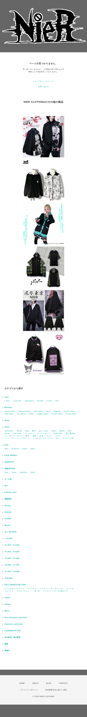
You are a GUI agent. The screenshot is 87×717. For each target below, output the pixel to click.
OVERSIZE (9, 462)
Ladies (7, 598)
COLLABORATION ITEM (15, 585)
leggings (57, 411)
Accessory (8, 431)
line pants (21, 414)
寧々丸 (37, 591)
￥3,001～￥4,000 (11, 552)
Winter (7, 525)
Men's (7, 611)
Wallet (62, 431)
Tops (6, 397)
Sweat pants (9, 411)
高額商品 (8, 499)
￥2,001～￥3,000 (11, 545)
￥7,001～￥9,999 (11, 571)
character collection (13, 624)
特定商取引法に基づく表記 (56, 690)
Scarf (53, 431)
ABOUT (35, 683)
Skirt (48, 411)
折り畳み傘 (70, 433)
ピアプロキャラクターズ (14, 589)
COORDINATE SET (12, 631)
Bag (27, 431)
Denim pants (57, 414)
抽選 (6, 644)
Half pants (38, 411)
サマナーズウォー (24, 591)
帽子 (34, 431)
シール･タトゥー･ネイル (43, 438)
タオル (58, 436)
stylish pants (69, 411)
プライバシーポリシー (29, 690)
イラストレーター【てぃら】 (51, 589)
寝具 (34, 436)
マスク (49, 436)
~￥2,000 (8, 538)
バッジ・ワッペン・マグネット (17, 438)
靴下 (27, 436)
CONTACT (63, 683)
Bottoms (8, 407)
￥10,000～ (9, 578)
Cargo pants (71, 414)
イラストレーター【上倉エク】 (55, 591)
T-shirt (7, 401)
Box (6, 486)
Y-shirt (49, 401)
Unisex (7, 604)
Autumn (7, 519)
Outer (7, 420)
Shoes (19, 431)
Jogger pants (42, 414)
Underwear (58, 433)
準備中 (7, 650)
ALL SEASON (10, 532)
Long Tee (17, 401)
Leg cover (17, 433)
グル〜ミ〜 (8, 591)
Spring (7, 505)
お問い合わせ (43, 87)
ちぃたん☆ (31, 589)
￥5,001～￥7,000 (11, 565)
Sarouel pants (24, 411)
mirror (7, 433)
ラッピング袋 (68, 438)
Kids (6, 445)
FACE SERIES (10, 455)
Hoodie (40, 401)
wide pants (9, 414)
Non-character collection (15, 617)
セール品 (8, 479)
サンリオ (70, 589)
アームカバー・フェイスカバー (37, 433)
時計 (70, 431)
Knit (57, 401)
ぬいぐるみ (43, 431)
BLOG (48, 683)
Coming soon (10, 492)
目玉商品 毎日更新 (12, 637)
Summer (8, 512)
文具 (41, 436)
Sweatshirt (29, 401)
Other (31, 414)
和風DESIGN (9, 469)
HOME (22, 683)
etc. (57, 438)
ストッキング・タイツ (13, 436)
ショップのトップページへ (43, 81)
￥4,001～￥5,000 (11, 558)
